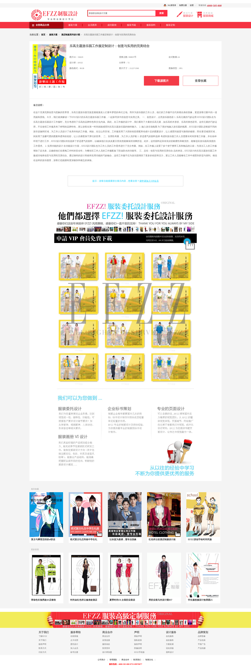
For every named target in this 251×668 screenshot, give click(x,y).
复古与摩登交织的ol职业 (43, 539)
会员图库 (92, 25)
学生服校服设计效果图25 (200, 600)
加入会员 (74, 648)
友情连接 (106, 640)
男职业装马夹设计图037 (160, 600)
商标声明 (138, 636)
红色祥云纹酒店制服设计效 (162, 539)
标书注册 (74, 652)
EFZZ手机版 (139, 652)
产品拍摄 (202, 648)
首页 (43, 34)
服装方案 (72, 25)
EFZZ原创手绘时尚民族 (200, 539)
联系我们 (137, 660)
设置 (192, 5)
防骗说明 (138, 648)
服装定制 (170, 25)
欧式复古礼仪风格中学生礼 (83, 539)
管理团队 (113, 660)
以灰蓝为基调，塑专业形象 (122, 539)
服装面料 (150, 25)
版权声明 (42, 644)
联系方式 (42, 648)
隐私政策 (138, 640)
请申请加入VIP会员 (149, 181)
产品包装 (202, 640)
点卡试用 (74, 640)
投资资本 (106, 648)
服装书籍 (131, 25)
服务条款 (106, 644)
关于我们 (42, 640)
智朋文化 (149, 660)
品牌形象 (202, 636)
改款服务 (170, 640)
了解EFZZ (43, 636)
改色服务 (170, 636)
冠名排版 (170, 648)
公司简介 (101, 660)
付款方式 (42, 652)
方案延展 (170, 644)
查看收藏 (200, 80)
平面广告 (202, 644)
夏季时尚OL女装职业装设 (122, 600)
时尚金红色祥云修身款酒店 (83, 600)
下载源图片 (161, 80)
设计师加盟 (107, 652)
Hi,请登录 (172, 5)
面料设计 (170, 652)
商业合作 (106, 636)
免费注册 (183, 5)
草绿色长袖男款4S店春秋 (43, 600)
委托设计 (74, 644)
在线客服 (74, 636)
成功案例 (111, 25)
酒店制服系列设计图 (70, 34)
